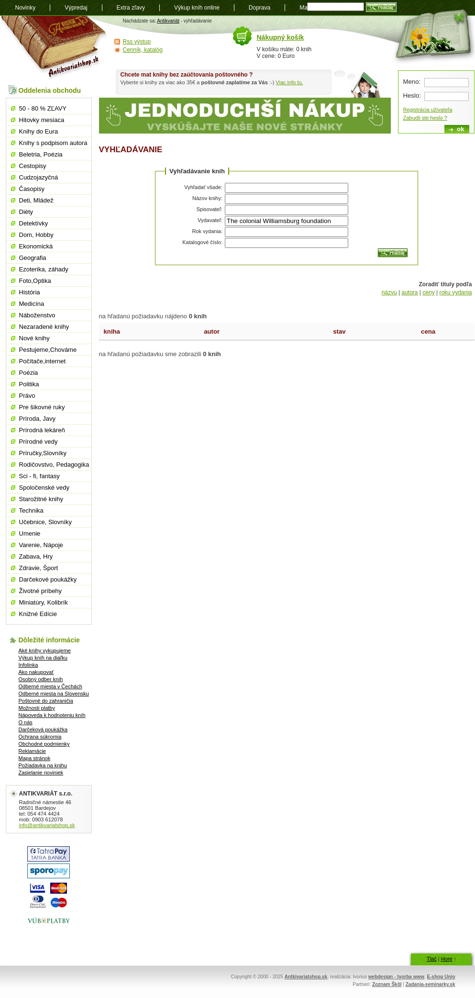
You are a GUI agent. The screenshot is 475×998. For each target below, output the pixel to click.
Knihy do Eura (38, 131)
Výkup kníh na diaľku (43, 658)
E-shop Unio (441, 976)
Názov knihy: (207, 198)
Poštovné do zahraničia (46, 701)
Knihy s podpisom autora (53, 142)
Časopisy (31, 188)
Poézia (28, 372)
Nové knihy (34, 338)
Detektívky (33, 223)
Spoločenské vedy (44, 487)
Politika (29, 384)
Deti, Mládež (36, 200)
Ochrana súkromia (40, 737)
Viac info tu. (289, 82)
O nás (26, 722)
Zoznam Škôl (387, 984)
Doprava (259, 7)
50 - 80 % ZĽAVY (42, 108)
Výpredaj (76, 7)
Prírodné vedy (38, 441)
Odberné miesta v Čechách (50, 686)
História (29, 292)
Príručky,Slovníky (42, 453)
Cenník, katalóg (143, 49)
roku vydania (455, 292)
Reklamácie (32, 751)
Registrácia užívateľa (428, 109)
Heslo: (412, 95)
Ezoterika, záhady (43, 269)
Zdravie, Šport (38, 568)
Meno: (412, 81)
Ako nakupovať (36, 672)
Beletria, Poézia (41, 154)
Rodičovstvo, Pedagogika (54, 464)
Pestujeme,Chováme (48, 349)
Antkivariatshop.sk (306, 976)
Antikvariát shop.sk (55, 48)
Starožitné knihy (41, 499)
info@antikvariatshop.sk (47, 825)
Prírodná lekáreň (42, 430)
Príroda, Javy (37, 418)
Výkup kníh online (197, 7)
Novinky (25, 7)
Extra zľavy (131, 7)
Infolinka (28, 665)
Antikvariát (168, 20)
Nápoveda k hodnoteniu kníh (52, 715)
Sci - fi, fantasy (39, 476)
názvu (389, 292)
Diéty (26, 211)
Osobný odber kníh (41, 679)
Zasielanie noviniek (41, 772)
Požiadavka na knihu (43, 765)
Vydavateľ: (210, 220)
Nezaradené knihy (44, 326)
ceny (428, 292)
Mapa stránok (35, 758)
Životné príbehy (40, 590)
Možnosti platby (37, 708)
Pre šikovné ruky (42, 407)
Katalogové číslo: (202, 242)
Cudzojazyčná (38, 177)
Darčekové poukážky (48, 579)
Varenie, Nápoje (41, 545)
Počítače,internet (42, 361)
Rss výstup (137, 41)
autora (409, 292)
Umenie (30, 533)
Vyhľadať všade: (203, 187)
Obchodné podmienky (44, 744)
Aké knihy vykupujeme (45, 650)
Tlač (432, 959)
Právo (27, 395)
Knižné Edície (38, 613)
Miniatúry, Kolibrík (43, 602)
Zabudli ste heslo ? (425, 118)
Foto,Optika (35, 280)
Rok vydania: (207, 231)
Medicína (31, 303)
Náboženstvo (37, 315)
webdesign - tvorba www (396, 976)
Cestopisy (32, 165)
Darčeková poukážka (43, 729)
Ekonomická (36, 246)
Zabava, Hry (36, 556)
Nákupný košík (280, 37)
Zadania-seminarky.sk (430, 984)
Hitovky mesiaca (42, 119)
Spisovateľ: (209, 209)
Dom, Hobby (36, 234)
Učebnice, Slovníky (45, 522)
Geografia (32, 257)
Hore (447, 959)
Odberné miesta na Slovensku (54, 693)
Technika (31, 510)
